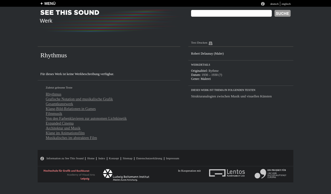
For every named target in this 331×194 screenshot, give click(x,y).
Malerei (206, 79)
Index (101, 158)
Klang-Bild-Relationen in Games (71, 109)
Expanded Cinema (60, 123)
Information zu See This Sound (65, 158)
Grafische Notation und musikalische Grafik (79, 99)
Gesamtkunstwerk (59, 104)
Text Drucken (199, 42)
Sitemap (127, 158)
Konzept (114, 158)
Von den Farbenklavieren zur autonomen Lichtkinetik (86, 118)
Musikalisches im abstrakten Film (71, 138)
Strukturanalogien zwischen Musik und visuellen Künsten (231, 96)
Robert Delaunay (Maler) (207, 53)
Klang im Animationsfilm (65, 133)
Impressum (172, 158)
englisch (286, 3)
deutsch (274, 3)
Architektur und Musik (63, 128)
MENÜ (49, 3)
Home (90, 158)
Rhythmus (53, 94)
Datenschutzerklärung (149, 158)
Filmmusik (54, 113)
